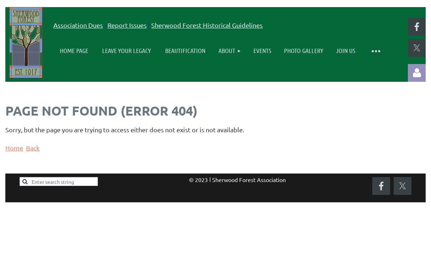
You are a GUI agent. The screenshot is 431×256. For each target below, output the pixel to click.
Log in (417, 73)
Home (14, 147)
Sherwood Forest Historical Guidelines (207, 25)
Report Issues (127, 25)
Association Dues (78, 25)
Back (33, 147)
